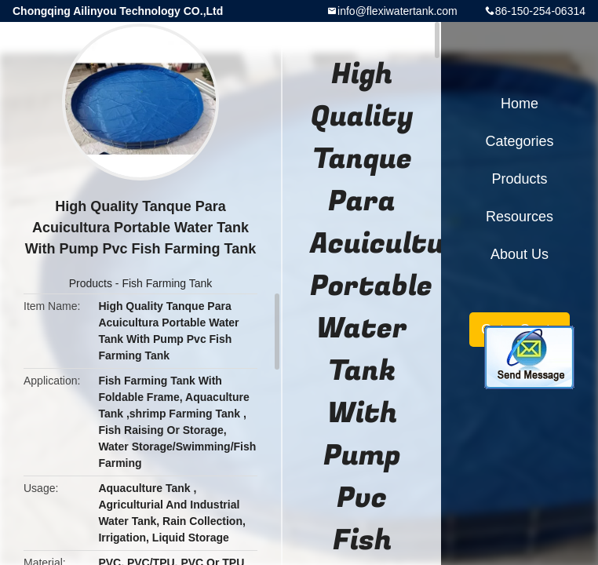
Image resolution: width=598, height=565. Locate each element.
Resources (519, 216)
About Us (519, 254)
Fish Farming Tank (167, 283)
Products (90, 283)
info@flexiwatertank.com (397, 11)
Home (519, 103)
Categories (519, 141)
